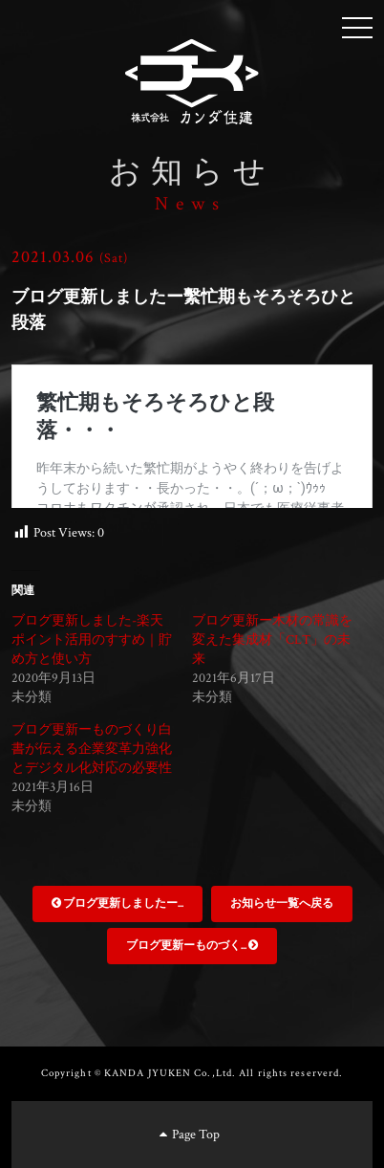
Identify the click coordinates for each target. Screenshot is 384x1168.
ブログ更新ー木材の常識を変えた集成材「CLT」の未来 (272, 640)
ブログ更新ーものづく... (192, 945)
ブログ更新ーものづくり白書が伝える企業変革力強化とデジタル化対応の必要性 (91, 749)
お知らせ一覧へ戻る (281, 903)
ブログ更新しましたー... (117, 903)
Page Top (190, 1134)
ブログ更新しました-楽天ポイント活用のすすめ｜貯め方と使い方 (91, 640)
